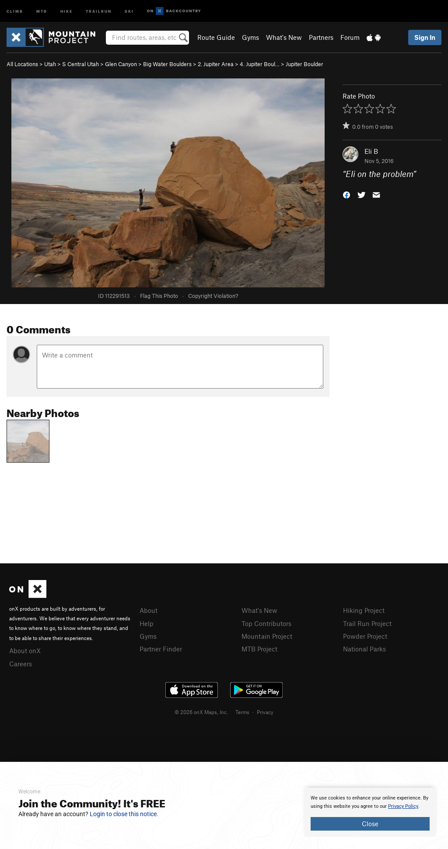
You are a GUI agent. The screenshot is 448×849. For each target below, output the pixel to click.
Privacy (265, 712)
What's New (284, 37)
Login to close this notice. (124, 813)
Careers (20, 664)
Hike (66, 11)
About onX (25, 650)
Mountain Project (267, 636)
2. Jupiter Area (216, 63)
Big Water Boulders (167, 63)
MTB (41, 11)
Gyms (250, 37)
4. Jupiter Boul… (260, 63)
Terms (242, 712)
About (149, 610)
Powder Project (365, 636)
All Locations (22, 63)
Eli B (371, 151)
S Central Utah (80, 63)
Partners (321, 37)
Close (370, 824)
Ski (129, 11)
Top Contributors (266, 623)
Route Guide (216, 37)
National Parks (364, 649)
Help (147, 623)
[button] (346, 194)
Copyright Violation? (213, 295)
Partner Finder (161, 649)
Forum (350, 37)
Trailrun (99, 11)
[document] (370, 812)
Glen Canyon (121, 63)
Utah (50, 63)
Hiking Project (364, 610)
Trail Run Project (367, 623)
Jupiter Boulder (304, 63)
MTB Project (259, 649)
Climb (15, 11)
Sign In (424, 37)
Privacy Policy (403, 806)
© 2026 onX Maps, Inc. (201, 712)
